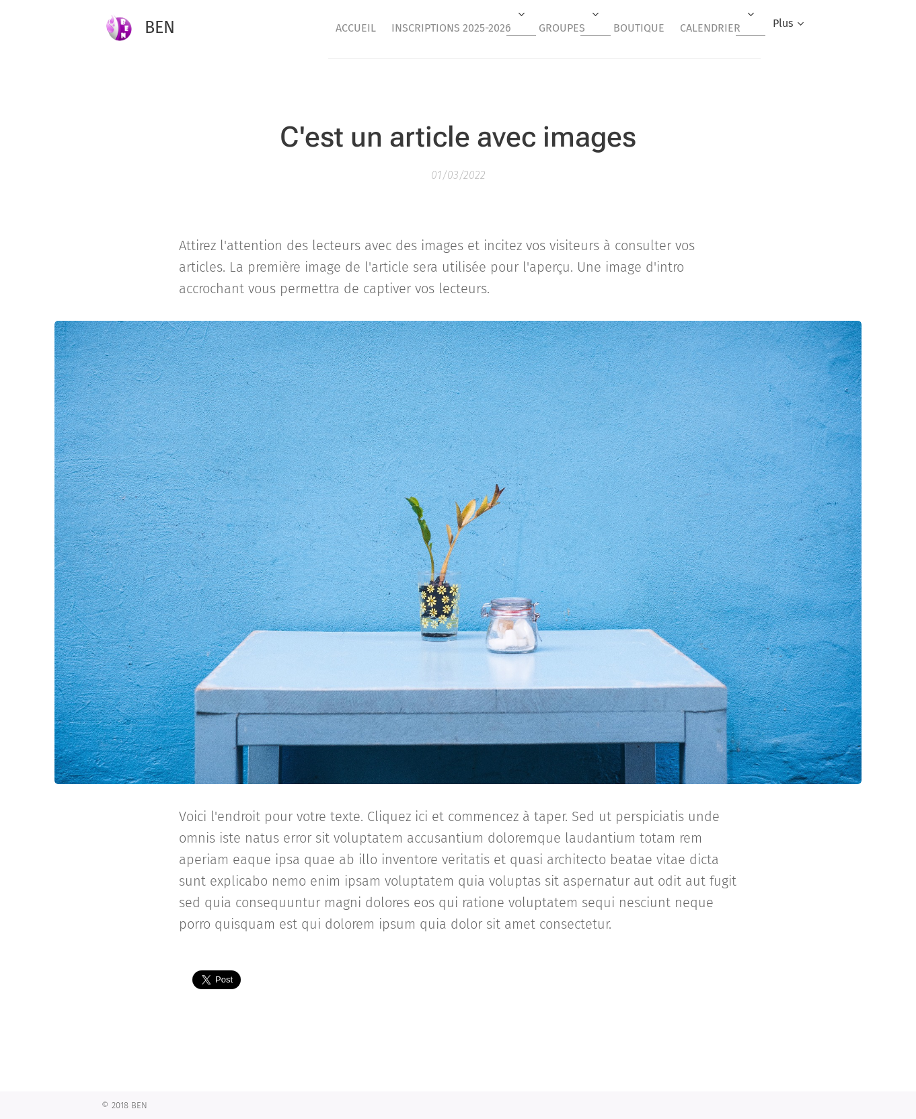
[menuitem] (325, 27)
